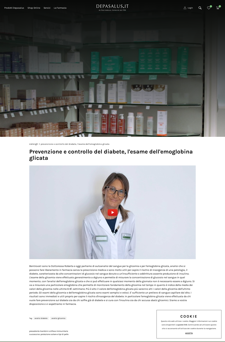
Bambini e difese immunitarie (54, 331)
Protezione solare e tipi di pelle (54, 334)
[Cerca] (200, 8)
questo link (182, 325)
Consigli (33, 144)
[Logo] (112, 8)
